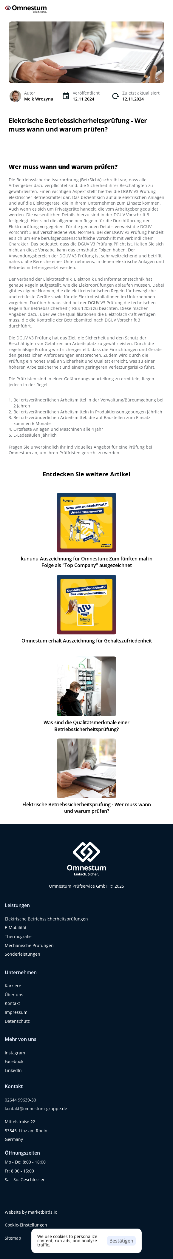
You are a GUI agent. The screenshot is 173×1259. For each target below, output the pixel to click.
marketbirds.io (42, 1212)
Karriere (13, 985)
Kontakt (12, 1003)
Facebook (14, 1061)
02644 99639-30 (20, 1100)
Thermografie (18, 936)
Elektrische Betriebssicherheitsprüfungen (46, 919)
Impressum (16, 1012)
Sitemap (13, 1238)
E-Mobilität (16, 927)
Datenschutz (17, 1021)
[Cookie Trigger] (26, 1225)
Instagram (15, 1053)
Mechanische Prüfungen (29, 945)
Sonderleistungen (22, 954)
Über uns (14, 994)
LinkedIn (13, 1070)
